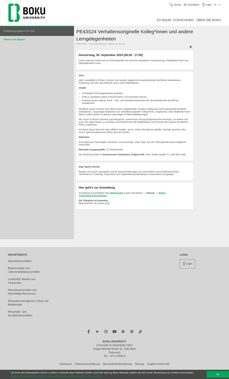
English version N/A (158, 364)
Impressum (65, 364)
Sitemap (139, 364)
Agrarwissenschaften (20, 261)
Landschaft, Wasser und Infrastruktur (21, 281)
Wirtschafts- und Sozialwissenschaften (20, 313)
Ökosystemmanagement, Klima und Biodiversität (28, 303)
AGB (107, 203)
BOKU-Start (81, 44)
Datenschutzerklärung (87, 364)
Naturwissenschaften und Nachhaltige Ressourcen (22, 292)
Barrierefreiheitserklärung (117, 364)
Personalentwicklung (97, 44)
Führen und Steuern (14, 39)
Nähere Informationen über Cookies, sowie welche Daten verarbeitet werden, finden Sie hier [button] (56, 376)
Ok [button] (218, 374)
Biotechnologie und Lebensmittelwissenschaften (24, 270)
